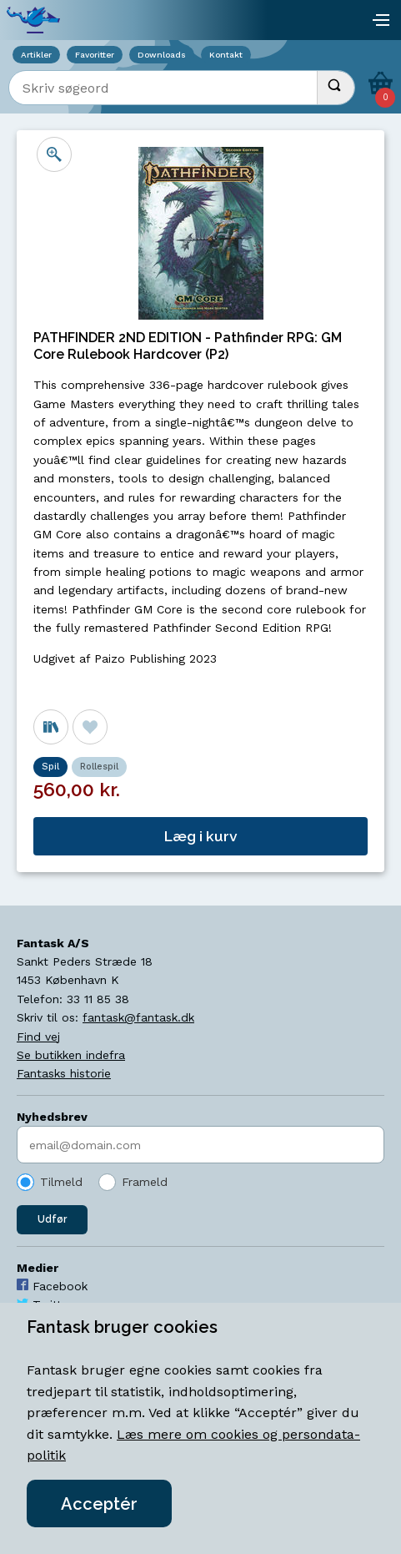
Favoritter (94, 54)
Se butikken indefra (71, 1055)
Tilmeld (61, 1181)
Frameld (145, 1181)
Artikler (36, 54)
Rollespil (99, 766)
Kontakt (226, 54)
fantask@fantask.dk (138, 1017)
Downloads (162, 54)
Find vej (38, 1036)
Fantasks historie (64, 1073)
